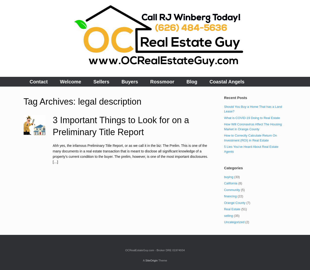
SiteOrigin (151, 260)
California (230, 183)
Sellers (101, 81)
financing (230, 196)
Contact (39, 81)
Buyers (130, 81)
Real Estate (232, 209)
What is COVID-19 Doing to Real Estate (252, 118)
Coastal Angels (226, 81)
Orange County (234, 203)
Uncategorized (234, 222)
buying (228, 177)
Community (232, 190)
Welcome (70, 81)
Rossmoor (162, 81)
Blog (192, 81)
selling (228, 216)
